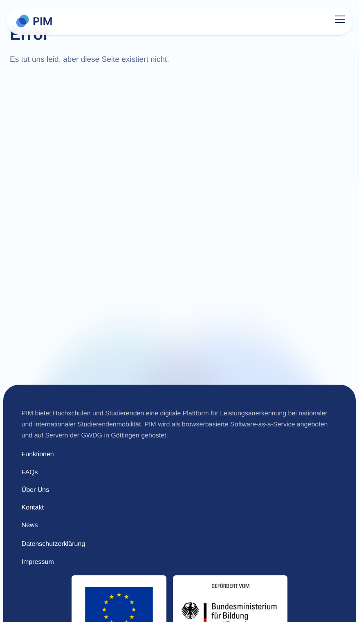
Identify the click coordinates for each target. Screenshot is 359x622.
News (30, 525)
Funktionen (38, 454)
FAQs (30, 472)
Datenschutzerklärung (53, 544)
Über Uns (35, 490)
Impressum (38, 562)
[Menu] (340, 20)
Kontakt (33, 507)
